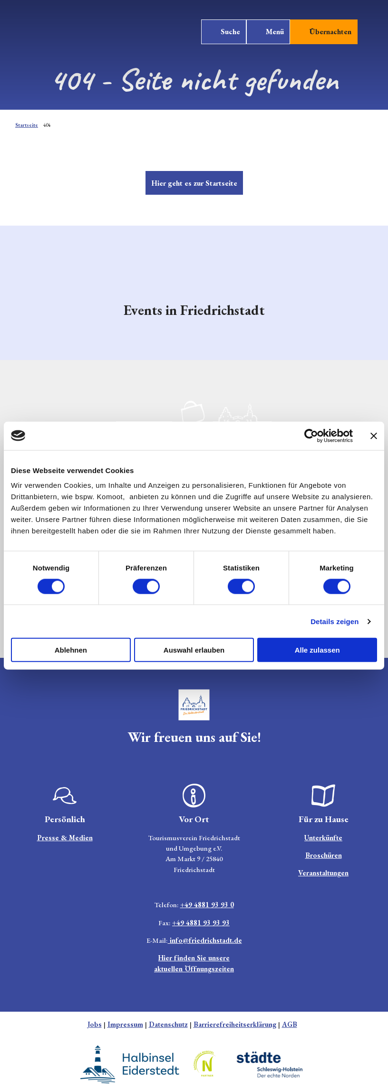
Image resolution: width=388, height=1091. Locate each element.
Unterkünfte (323, 837)
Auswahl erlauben (194, 650)
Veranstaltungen (323, 873)
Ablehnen (71, 650)
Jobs (94, 1024)
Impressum (125, 1024)
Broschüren (323, 855)
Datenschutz (168, 1024)
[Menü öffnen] (268, 31)
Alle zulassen (317, 650)
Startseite (26, 125)
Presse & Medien (65, 837)
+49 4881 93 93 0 (207, 905)
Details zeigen (334, 621)
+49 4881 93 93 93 (201, 922)
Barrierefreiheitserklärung (235, 1024)
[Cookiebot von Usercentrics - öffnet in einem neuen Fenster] (311, 435)
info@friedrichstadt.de (205, 940)
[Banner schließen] (373, 435)
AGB (289, 1024)
